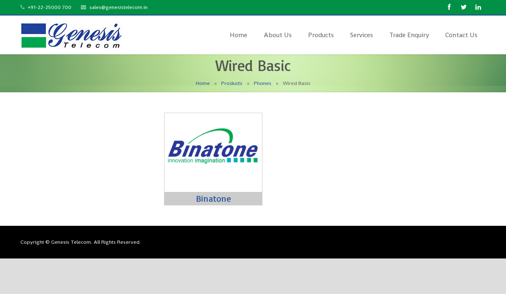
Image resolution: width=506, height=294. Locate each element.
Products (231, 83)
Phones (262, 83)
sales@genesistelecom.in (118, 7)
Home (203, 83)
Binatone (213, 198)
